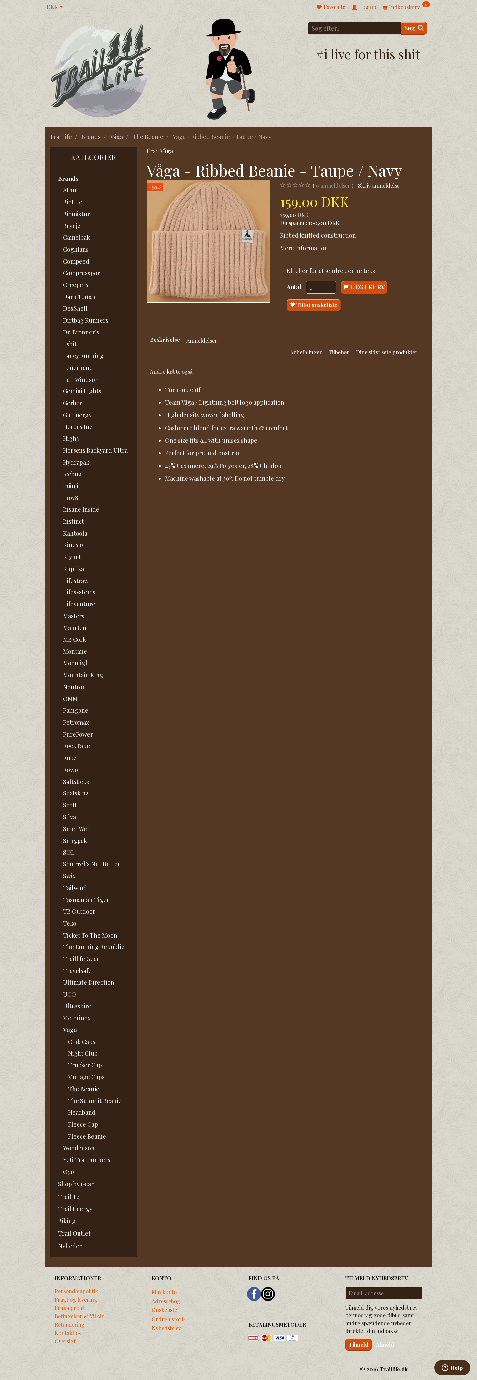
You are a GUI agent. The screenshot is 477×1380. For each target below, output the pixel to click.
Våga (166, 151)
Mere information (304, 248)
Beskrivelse (165, 339)
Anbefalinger (306, 352)
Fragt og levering (76, 1299)
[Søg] (414, 28)
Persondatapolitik (76, 1291)
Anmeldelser (201, 340)
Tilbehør (339, 352)
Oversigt (65, 1341)
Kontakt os (68, 1332)
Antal (295, 287)
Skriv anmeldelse (378, 185)
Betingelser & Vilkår (79, 1316)
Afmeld (385, 1344)
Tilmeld (358, 1344)
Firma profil (69, 1307)
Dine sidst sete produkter (387, 352)
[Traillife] (101, 70)
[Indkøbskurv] (406, 6)
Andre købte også (171, 371)
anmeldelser (333, 185)
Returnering (70, 1324)
